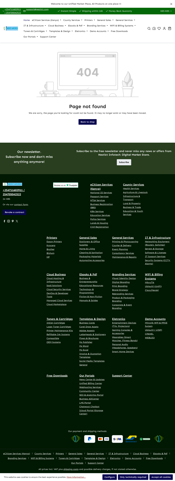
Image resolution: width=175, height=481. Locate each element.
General (83, 365)
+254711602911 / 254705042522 (13, 11)
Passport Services (99, 196)
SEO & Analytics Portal (91, 395)
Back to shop (88, 122)
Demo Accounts (155, 319)
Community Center (89, 391)
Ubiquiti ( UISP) (153, 330)
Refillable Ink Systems (58, 334)
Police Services (98, 219)
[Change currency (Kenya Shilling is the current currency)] (166, 11)
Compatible (53, 338)
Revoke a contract (14, 212)
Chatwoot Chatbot (89, 406)
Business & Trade (132, 207)
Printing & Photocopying (125, 241)
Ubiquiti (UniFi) (153, 286)
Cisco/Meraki (152, 290)
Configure (110, 477)
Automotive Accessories (92, 260)
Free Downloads (57, 375)
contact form (21, 204)
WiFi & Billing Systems (154, 276)
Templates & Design (92, 319)
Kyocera (51, 245)
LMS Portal (85, 402)
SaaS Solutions (54, 285)
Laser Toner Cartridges (59, 326)
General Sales (88, 237)
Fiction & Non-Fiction (90, 296)
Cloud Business (56, 274)
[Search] (149, 28)
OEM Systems (54, 342)
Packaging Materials (90, 256)
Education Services (100, 215)
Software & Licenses (155, 252)
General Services (123, 237)
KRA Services (97, 211)
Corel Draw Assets (88, 326)
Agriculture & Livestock (135, 192)
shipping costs (71, 469)
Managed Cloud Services (59, 300)
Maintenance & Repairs (124, 257)
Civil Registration (99, 227)
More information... (76, 477)
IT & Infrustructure (158, 237)
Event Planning (120, 249)
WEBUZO (150, 337)
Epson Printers (54, 241)
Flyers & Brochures (89, 338)
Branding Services (124, 274)
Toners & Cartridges (60, 319)
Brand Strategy (120, 290)
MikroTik (149, 282)
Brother (50, 249)
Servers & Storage (154, 248)
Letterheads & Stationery (92, 334)
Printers (52, 237)
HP (48, 257)
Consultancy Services (123, 253)
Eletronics (118, 319)
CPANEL (149, 334)
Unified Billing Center (90, 383)
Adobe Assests (87, 330)
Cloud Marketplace (56, 304)
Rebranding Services (122, 293)
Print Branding (119, 286)
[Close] (171, 3)
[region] (87, 4)
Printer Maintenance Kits (60, 330)
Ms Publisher (85, 342)
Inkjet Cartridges (56, 322)
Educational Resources (91, 285)
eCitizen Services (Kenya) (101, 186)
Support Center (122, 375)
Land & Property (132, 203)
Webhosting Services (90, 387)
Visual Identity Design (124, 278)
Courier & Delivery (121, 245)
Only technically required (133, 477)
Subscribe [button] (124, 162)
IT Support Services (155, 256)
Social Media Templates (92, 361)
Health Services (131, 188)
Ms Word (83, 346)
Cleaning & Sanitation (91, 252)
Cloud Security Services (59, 289)
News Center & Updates (92, 379)
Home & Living (87, 248)
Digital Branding (121, 282)
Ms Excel (83, 350)
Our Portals (86, 375)
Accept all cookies (161, 477)
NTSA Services (97, 200)
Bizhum (50, 253)
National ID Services (101, 192)
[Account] (164, 28)
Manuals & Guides (88, 300)
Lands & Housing (99, 223)
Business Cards (87, 322)
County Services (133, 184)
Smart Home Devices (123, 351)
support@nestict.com (37, 9)
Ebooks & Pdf (88, 274)
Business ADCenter (89, 399)
